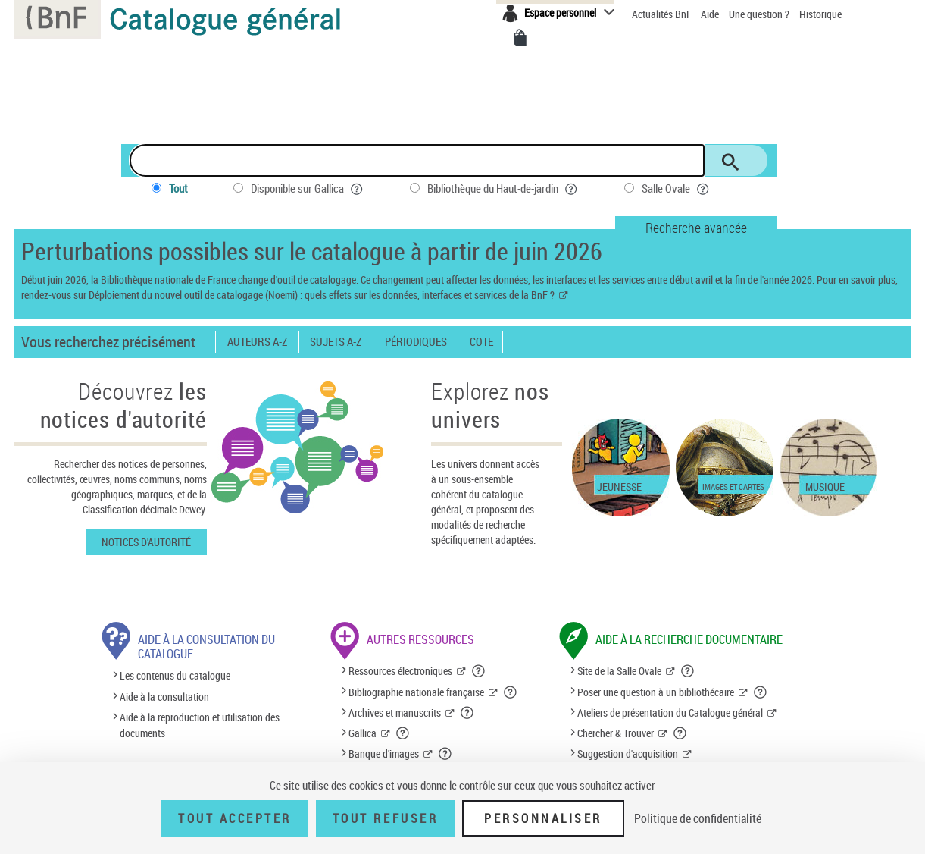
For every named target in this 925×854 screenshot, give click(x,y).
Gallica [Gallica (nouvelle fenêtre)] (362, 733)
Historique (820, 14)
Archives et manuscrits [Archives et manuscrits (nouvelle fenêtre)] (394, 712)
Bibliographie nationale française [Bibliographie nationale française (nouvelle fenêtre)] (416, 692)
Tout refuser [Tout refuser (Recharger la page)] (385, 818)
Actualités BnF (663, 14)
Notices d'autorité (146, 542)
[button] (479, 671)
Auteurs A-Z (257, 341)
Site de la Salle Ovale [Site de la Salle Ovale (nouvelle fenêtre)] (619, 671)
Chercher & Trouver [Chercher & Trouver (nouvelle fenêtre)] (615, 733)
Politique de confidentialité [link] (697, 818)
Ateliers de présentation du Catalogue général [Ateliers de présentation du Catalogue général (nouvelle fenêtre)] (670, 712)
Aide (711, 14)
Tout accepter (235, 818)
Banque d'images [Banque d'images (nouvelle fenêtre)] (383, 753)
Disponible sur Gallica (307, 188)
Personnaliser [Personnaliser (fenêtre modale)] (543, 818)
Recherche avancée (696, 227)
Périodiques (416, 341)
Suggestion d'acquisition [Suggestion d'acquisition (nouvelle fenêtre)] (627, 753)
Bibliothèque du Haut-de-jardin (503, 188)
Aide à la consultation (164, 696)
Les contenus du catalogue (175, 676)
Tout (178, 188)
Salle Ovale (676, 188)
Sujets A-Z (335, 341)
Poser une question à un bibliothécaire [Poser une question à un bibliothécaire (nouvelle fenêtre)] (655, 692)
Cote (481, 341)
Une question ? (759, 14)
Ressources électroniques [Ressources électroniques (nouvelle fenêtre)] (400, 671)
